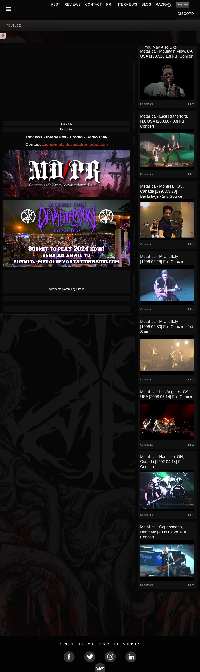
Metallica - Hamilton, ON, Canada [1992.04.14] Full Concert (162, 462)
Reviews (35, 137)
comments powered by (66, 289)
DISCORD (186, 14)
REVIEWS (72, 4)
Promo (77, 137)
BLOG (146, 4)
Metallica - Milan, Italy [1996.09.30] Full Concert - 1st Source (166, 326)
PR (108, 4)
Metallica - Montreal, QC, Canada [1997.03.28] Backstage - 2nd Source (162, 191)
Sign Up (183, 4)
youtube (13, 25)
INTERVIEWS (126, 4)
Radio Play (96, 137)
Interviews (56, 137)
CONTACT (93, 4)
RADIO (161, 4)
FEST (55, 4)
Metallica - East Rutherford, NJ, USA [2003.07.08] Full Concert (164, 121)
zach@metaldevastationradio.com (75, 144)
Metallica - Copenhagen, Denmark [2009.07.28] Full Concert (163, 532)
